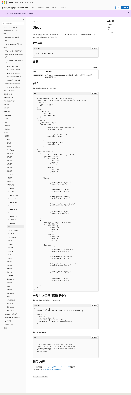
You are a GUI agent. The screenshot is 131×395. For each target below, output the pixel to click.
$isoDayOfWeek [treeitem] (13, 230)
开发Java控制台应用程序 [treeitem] (12, 70)
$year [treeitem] (10, 258)
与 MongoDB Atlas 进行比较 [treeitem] (13, 44)
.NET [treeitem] (6, 122)
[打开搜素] (127, 2)
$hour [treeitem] (10, 227)
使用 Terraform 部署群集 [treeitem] (12, 87)
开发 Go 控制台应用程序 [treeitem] (12, 73)
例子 (109, 30)
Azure (34, 21)
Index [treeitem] (8, 139)
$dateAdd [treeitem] (11, 188)
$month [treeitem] (10, 248)
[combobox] (13, 23)
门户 (118, 8)
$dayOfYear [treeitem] (11, 223)
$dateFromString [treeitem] (13, 199)
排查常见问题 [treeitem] (9, 324)
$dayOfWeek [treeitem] (12, 220)
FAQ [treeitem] (6, 40)
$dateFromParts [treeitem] (13, 195)
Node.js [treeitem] (7, 125)
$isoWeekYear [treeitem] (12, 237)
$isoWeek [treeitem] (11, 234)
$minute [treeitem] (10, 244)
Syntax (110, 25)
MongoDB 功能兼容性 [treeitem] (11, 314)
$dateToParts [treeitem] (12, 206)
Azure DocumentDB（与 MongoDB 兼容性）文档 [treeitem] (11, 29)
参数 (109, 27)
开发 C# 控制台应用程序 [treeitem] (12, 66)
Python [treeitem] (7, 129)
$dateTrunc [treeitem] (11, 213)
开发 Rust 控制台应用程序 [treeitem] (13, 77)
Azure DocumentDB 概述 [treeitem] (12, 37)
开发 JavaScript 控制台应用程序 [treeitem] (14, 61)
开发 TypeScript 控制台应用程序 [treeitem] (14, 56)
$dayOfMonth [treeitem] (12, 216)
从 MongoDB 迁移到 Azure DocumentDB (56, 367)
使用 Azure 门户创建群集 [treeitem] (12, 80)
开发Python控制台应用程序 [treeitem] (13, 51)
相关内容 (110, 32)
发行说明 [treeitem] (8, 321)
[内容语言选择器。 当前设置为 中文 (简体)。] (7, 391)
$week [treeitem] (10, 255)
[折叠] (23, 19)
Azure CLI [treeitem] (8, 115)
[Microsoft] (3, 2)
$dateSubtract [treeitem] (12, 202)
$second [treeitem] (10, 251)
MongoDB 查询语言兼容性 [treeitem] (13, 317)
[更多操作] (96, 21)
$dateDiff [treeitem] (11, 192)
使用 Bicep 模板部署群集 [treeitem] (12, 84)
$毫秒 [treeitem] (10, 241)
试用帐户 (125, 8)
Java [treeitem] (6, 118)
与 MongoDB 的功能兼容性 (52, 369)
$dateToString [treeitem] (12, 209)
